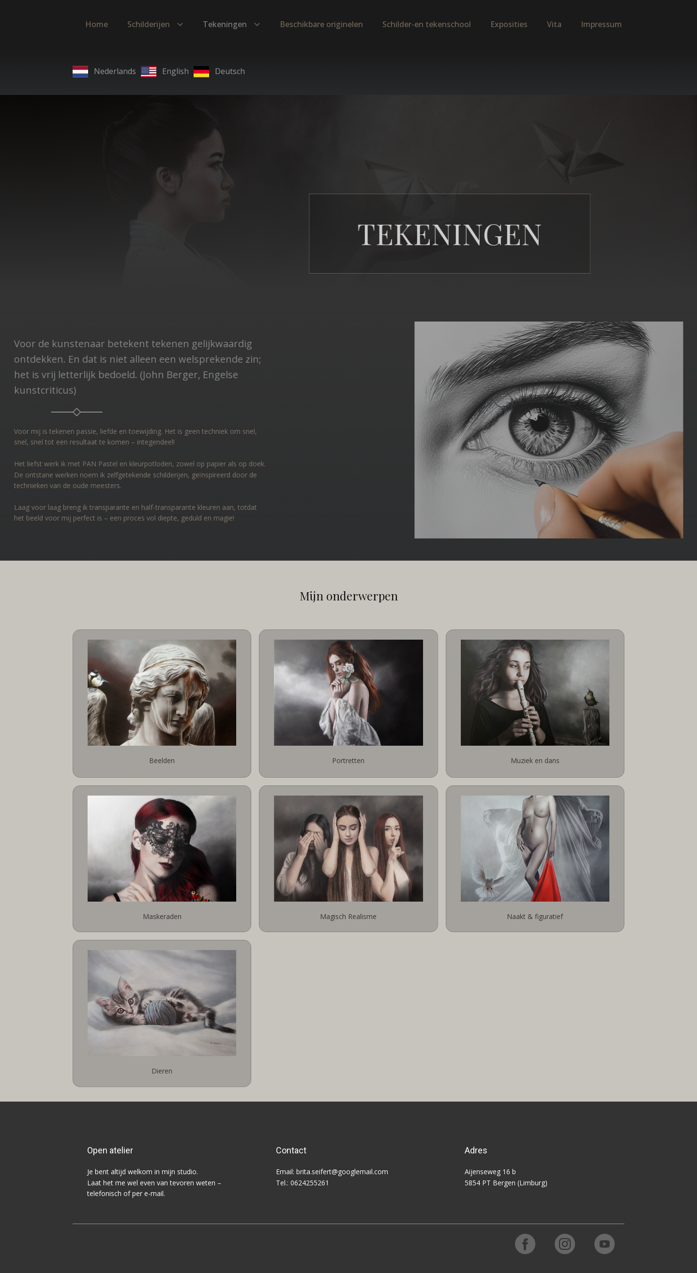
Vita (554, 24)
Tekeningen (225, 24)
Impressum (601, 24)
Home (96, 24)
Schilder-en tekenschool (426, 24)
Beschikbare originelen (321, 24)
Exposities (509, 24)
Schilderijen (148, 24)
